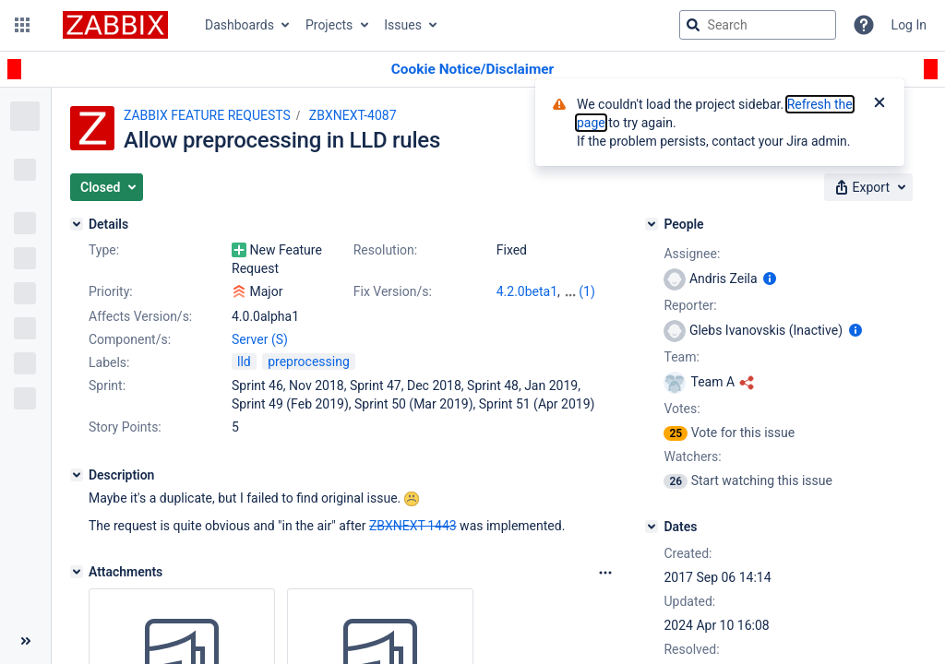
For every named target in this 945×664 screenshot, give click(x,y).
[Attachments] (76, 571)
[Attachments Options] (605, 573)
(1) (587, 291)
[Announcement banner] (472, 70)
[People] (651, 224)
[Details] (76, 224)
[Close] (879, 104)
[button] (22, 24)
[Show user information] (769, 278)
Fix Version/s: (392, 291)
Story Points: (125, 427)
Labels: (109, 362)
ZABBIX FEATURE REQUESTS (207, 115)
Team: (681, 357)
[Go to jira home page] (115, 24)
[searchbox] (757, 25)
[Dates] (651, 526)
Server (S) (260, 339)
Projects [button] (329, 25)
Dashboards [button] (239, 25)
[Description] (76, 474)
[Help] (864, 25)
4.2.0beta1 (526, 291)
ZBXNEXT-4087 (353, 115)
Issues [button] (403, 25)
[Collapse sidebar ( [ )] (25, 641)
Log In (909, 25)
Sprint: (107, 385)
